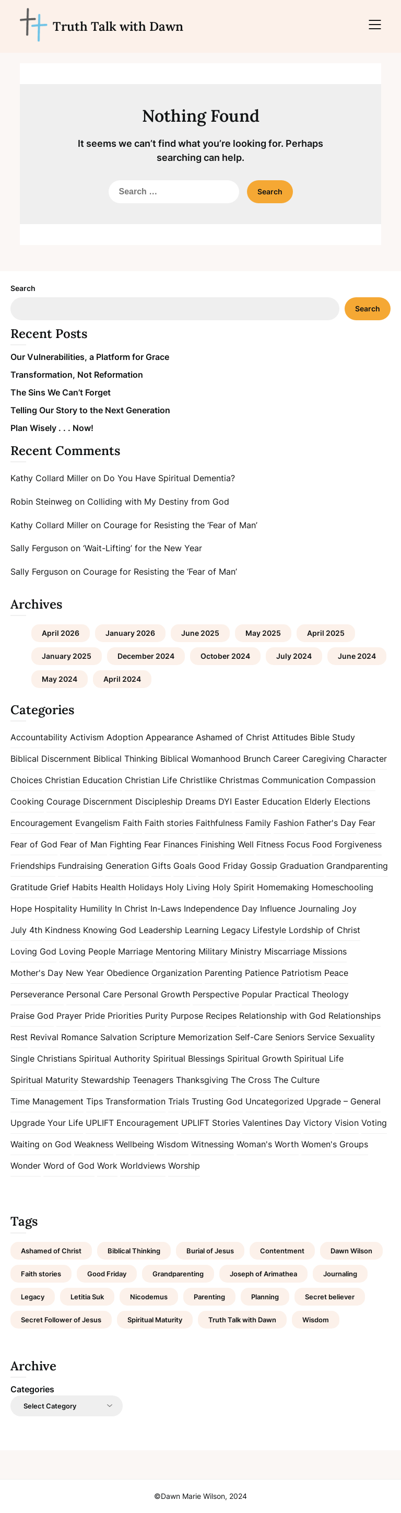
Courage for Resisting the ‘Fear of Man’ (180, 525)
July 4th (26, 930)
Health (113, 887)
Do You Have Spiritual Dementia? (169, 478)
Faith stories (169, 823)
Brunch (256, 758)
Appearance (169, 737)
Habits (85, 887)
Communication (293, 780)
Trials (178, 1101)
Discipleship (159, 801)
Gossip (263, 865)
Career (286, 758)
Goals (184, 865)
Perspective (216, 994)
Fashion (289, 823)
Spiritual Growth (259, 1058)
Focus (298, 844)
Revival (44, 1037)
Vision (347, 1123)
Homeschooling (342, 887)
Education (282, 801)
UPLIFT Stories (210, 1123)
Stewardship (105, 1080)
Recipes (221, 1015)
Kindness (62, 930)
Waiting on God (41, 1144)
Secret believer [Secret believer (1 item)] (330, 1297)
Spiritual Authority (114, 1058)
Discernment (108, 801)
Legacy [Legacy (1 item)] (32, 1297)
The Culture (297, 1080)
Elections (352, 801)
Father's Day (331, 823)
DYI (225, 801)
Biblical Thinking (125, 758)
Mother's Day (36, 973)
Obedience (128, 973)
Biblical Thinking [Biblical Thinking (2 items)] (134, 1251)
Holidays (145, 887)
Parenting (223, 973)
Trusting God (217, 1101)
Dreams (200, 801)
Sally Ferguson (39, 548)
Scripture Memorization (185, 1037)
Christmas (239, 780)
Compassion (350, 780)
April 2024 (122, 678)
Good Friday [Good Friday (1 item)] (106, 1274)
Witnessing (212, 1144)
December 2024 (145, 655)
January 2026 (130, 633)
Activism (87, 737)
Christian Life (151, 780)
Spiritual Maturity (44, 1080)
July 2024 (294, 655)
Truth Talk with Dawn (118, 26)
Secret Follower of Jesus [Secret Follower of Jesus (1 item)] (61, 1320)
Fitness (270, 844)
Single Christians (43, 1058)
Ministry (246, 951)
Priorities (125, 1015)
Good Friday (222, 865)
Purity (156, 1015)
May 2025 (263, 633)
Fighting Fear (135, 844)
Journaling (318, 908)
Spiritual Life (319, 1058)
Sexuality (357, 1037)
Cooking (27, 801)
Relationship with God (282, 1015)
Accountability (38, 737)
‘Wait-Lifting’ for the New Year (142, 548)
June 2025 (200, 633)
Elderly (318, 801)
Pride (95, 1015)
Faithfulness (219, 823)
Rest (19, 1037)
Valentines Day (271, 1123)
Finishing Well (227, 844)
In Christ (131, 908)
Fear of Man (83, 844)
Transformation (135, 1101)
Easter (247, 801)
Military (213, 951)
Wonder (25, 1165)
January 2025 (66, 655)
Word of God (69, 1165)
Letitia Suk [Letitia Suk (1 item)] (87, 1297)
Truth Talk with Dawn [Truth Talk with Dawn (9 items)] (242, 1320)
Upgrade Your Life (46, 1123)
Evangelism (97, 823)
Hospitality (55, 908)
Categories (32, 1389)
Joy (349, 908)
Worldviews (143, 1165)
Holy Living (188, 887)
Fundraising (80, 865)
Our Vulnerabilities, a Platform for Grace (89, 357)
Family (258, 823)
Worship (184, 1165)
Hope (21, 908)
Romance (79, 1037)
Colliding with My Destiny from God (158, 501)
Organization (176, 973)
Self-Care (254, 1037)
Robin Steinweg (41, 501)
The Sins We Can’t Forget (60, 392)
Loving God (33, 951)
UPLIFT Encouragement (132, 1123)
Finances (180, 844)
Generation (127, 865)
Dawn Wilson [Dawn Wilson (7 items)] (351, 1251)
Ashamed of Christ (232, 737)
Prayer (69, 1015)
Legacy (235, 930)
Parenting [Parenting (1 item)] (209, 1297)
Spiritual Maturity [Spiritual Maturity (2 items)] (154, 1320)
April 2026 (60, 633)
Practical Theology (312, 994)
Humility (96, 908)
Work (107, 1165)
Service (321, 1037)
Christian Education (83, 780)
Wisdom (172, 1144)
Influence (278, 908)
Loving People (87, 951)
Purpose (187, 1015)
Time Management (47, 1101)
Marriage (135, 951)
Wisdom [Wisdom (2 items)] (315, 1320)
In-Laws (165, 908)
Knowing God (109, 930)
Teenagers (153, 1080)
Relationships (354, 1015)
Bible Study (332, 737)
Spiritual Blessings (189, 1058)
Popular (257, 994)
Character (367, 758)
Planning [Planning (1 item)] (265, 1297)
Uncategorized (274, 1101)
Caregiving (323, 758)
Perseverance (37, 994)
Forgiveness (358, 844)
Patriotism (301, 973)
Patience (262, 973)
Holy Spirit (233, 887)
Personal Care (94, 994)
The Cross (251, 1080)
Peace (336, 973)
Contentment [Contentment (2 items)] (282, 1251)
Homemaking (283, 887)
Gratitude (29, 887)
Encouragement (41, 823)
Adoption (125, 737)
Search (23, 288)
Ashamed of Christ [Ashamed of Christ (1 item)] (51, 1251)
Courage (63, 801)
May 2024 (59, 678)
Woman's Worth (268, 1144)
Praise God (32, 1015)
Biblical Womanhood (200, 758)
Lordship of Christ (324, 930)
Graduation (302, 865)
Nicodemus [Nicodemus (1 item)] (149, 1297)
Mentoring (176, 951)
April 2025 (326, 633)
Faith (132, 823)
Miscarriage (287, 951)
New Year (85, 973)
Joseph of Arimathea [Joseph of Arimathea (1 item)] (263, 1274)
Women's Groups (334, 1144)
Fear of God (33, 844)
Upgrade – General (343, 1101)
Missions (330, 951)
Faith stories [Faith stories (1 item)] (41, 1274)
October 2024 (225, 655)
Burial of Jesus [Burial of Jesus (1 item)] (210, 1251)
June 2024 (357, 655)
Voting (374, 1123)
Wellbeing (135, 1144)
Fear (367, 823)
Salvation (118, 1037)
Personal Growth (157, 994)
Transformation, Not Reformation (76, 374)
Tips (94, 1101)
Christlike (198, 780)
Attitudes (290, 737)
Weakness (93, 1144)
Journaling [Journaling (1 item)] (340, 1274)
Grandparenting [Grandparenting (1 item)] (178, 1274)
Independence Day (220, 908)
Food (322, 844)
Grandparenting (357, 865)
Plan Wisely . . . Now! (51, 428)
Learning (202, 930)
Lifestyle (269, 930)
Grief (59, 887)
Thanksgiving (202, 1080)
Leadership (160, 930)
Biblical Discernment (50, 758)
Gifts (161, 865)
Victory (317, 1123)
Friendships (32, 865)
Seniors (289, 1037)
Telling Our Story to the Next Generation (90, 410)
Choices (26, 780)
